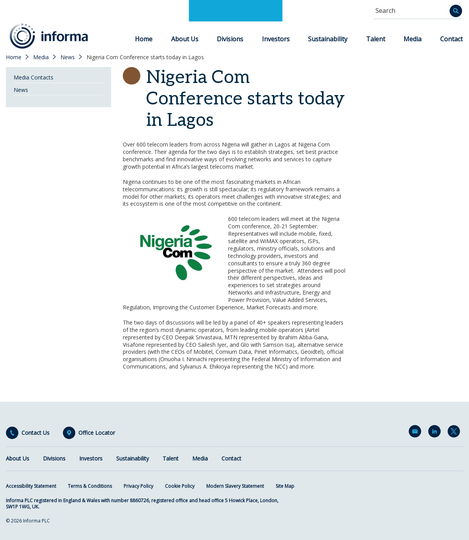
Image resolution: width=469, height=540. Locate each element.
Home (143, 39)
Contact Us (35, 432)
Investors (276, 39)
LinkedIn (436, 433)
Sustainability (327, 39)
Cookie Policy (180, 486)
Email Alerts (416, 433)
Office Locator (96, 432)
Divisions (230, 39)
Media (412, 39)
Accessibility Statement (31, 486)
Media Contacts (33, 77)
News (67, 57)
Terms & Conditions (90, 486)
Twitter (455, 433)
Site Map (285, 486)
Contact (451, 39)
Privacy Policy (138, 486)
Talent (375, 39)
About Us (184, 39)
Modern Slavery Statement (235, 486)
